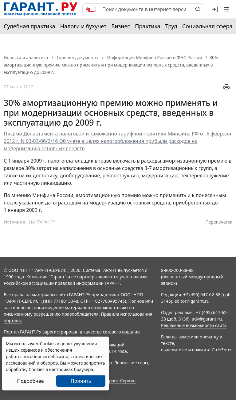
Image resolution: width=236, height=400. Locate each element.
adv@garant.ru (207, 319)
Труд (171, 26)
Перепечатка (218, 222)
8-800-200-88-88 (177, 270)
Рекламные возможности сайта (194, 325)
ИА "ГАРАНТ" (42, 222)
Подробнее (30, 381)
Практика (147, 26)
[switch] (91, 9)
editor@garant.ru (192, 301)
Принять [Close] (81, 381)
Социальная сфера (207, 26)
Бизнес (120, 26)
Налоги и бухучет (83, 26)
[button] (215, 9)
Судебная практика (29, 26)
